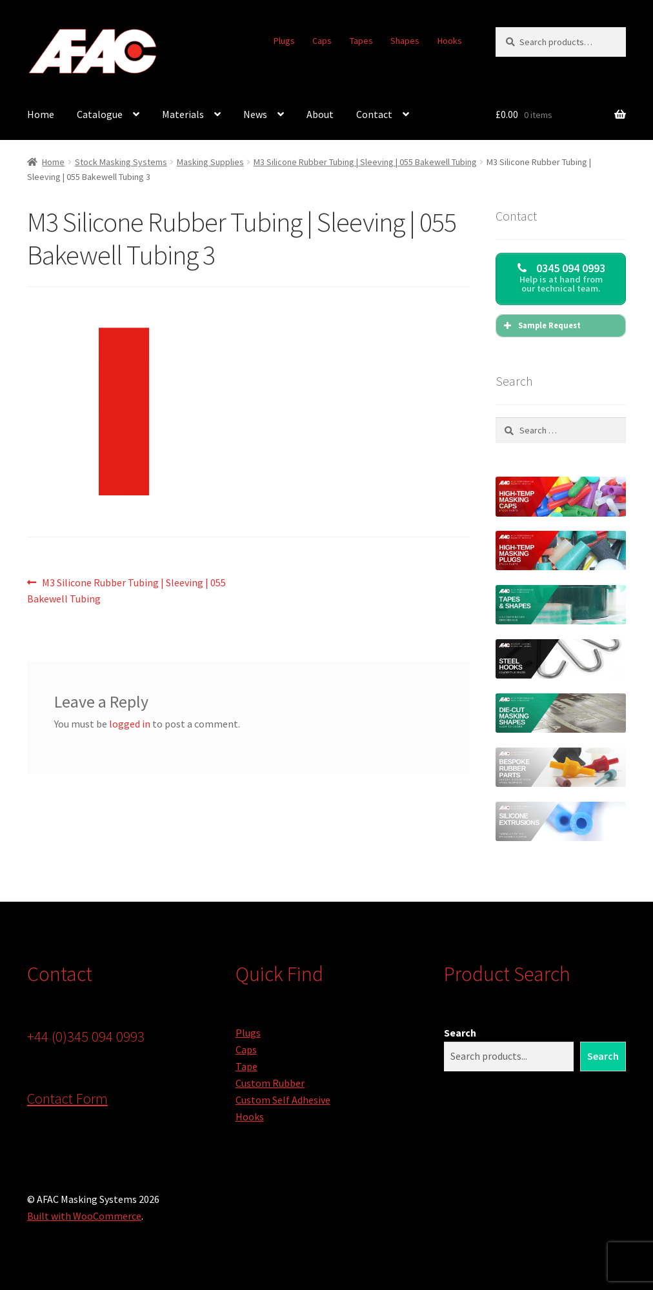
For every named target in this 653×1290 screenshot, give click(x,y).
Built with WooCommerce (84, 1215)
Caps (322, 40)
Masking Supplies (210, 162)
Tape (246, 1066)
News (255, 114)
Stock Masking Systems (121, 162)
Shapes (404, 40)
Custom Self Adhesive (283, 1099)
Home (40, 114)
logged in (129, 723)
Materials (183, 114)
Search (460, 1032)
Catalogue (100, 114)
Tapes (361, 40)
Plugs (284, 40)
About (320, 114)
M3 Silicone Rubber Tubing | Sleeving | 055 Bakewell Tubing (365, 162)
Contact (374, 114)
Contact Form (67, 1098)
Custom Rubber (270, 1083)
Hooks (449, 40)
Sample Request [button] (541, 325)
